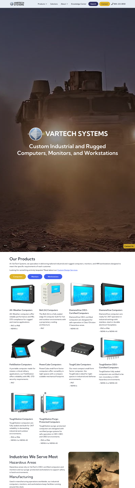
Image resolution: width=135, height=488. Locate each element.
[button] (43, 4)
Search (93, 4)
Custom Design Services (67, 270)
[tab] (17, 276)
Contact (104, 4)
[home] (16, 3)
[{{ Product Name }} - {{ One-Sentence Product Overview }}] (22, 302)
